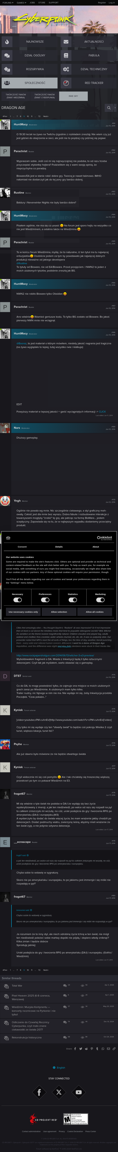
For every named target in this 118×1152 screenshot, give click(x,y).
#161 (109, 124)
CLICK (103, 415)
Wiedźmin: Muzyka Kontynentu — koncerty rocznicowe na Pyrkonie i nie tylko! (35, 1021)
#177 (109, 774)
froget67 (21, 801)
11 (31, 116)
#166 (109, 287)
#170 (109, 504)
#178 (109, 801)
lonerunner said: (24, 918)
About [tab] (96, 546)
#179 (109, 849)
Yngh (18, 504)
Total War (18, 996)
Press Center (90, 1131)
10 (28, 116)
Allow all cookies (95, 612)
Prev (5, 116)
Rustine (20, 196)
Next (45, 116)
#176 (109, 751)
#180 (109, 904)
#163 (109, 196)
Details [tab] (59, 546)
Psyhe (19, 751)
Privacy (62, 1131)
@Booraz (23, 347)
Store (41, 2)
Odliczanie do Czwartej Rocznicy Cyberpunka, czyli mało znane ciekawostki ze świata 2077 (32, 1036)
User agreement (49, 1131)
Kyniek (19, 713)
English (59, 1067)
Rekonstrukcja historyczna (28, 1047)
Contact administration (31, 1131)
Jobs (32, 2)
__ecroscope (23, 849)
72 (39, 116)
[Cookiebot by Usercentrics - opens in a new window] (99, 538)
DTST (18, 679)
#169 (109, 431)
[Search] (109, 108)
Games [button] (20, 2)
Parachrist (22, 155)
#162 (109, 155)
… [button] (13, 116)
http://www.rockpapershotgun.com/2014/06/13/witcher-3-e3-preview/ (56, 659)
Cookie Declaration (75, 1131)
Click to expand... (65, 650)
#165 (109, 246)
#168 (109, 337)
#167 (109, 310)
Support (54, 2)
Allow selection (59, 612)
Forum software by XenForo (59, 1149)
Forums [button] (7, 2)
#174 (109, 679)
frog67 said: (22, 863)
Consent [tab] (22, 546)
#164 (109, 219)
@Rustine (23, 267)
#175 (109, 714)
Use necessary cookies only (23, 612)
